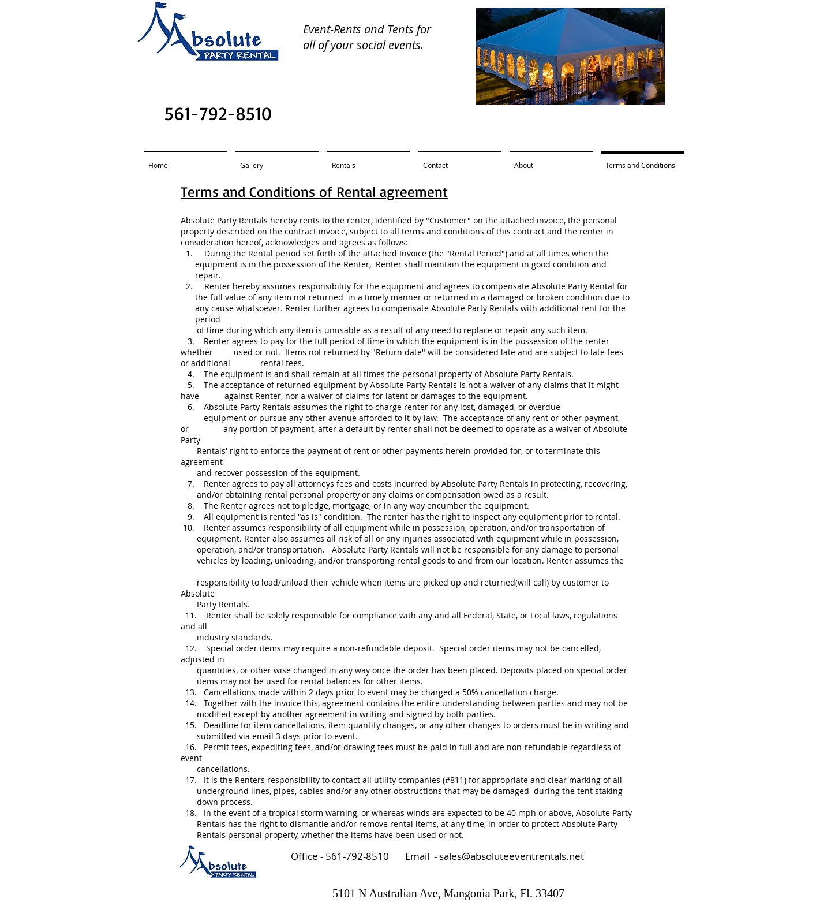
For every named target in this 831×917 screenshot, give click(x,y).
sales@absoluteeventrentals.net (511, 856)
